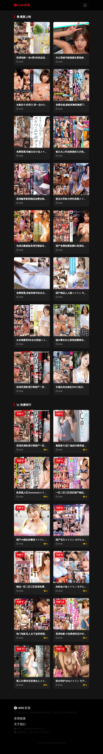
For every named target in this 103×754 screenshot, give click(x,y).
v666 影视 (22, 5)
